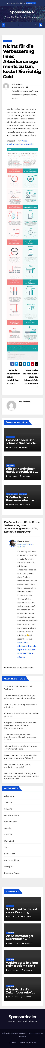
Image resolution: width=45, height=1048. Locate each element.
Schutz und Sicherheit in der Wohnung (21, 910)
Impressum (13, 1042)
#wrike (15, 98)
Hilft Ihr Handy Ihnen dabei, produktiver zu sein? (21, 471)
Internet (8, 834)
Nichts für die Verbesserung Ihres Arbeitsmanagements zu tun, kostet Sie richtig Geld (22, 61)
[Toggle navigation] (20, 25)
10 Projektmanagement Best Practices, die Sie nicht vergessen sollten (20, 737)
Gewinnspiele (10, 821)
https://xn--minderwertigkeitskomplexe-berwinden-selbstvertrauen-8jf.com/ (26, 649)
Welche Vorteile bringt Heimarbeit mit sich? (22, 964)
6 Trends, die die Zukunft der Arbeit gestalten (19, 992)
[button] (36, 25)
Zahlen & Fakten (12, 873)
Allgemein (9, 796)
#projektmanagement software (24, 91)
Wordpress (9, 866)
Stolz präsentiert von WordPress (14, 1033)
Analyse (8, 802)
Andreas (19, 84)
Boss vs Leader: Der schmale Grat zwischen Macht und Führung (22, 443)
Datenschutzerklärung (28, 1042)
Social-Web (9, 854)
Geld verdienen (12, 494)
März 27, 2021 (14, 943)
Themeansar (22, 1036)
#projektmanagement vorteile (24, 95)
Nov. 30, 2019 (14, 970)
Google (7, 828)
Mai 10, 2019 (13, 997)
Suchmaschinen (11, 860)
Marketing (7, 41)
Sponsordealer (22, 12)
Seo (6, 847)
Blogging (8, 809)
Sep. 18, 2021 (13, 916)
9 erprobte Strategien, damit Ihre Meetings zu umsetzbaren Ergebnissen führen (20, 725)
